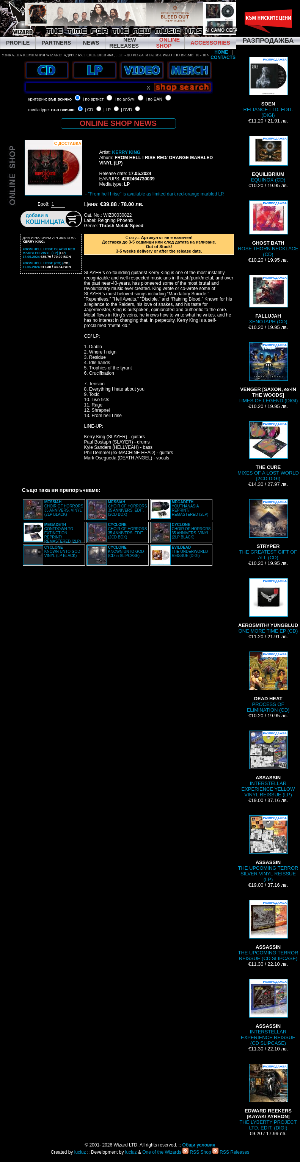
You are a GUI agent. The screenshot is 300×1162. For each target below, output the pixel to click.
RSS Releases (230, 1152)
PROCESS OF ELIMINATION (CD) (268, 682)
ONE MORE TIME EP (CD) (268, 606)
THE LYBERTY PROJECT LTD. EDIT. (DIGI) (268, 1097)
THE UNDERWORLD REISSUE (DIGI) (190, 551)
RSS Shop (196, 1152)
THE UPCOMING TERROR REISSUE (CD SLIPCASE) (268, 930)
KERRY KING (126, 152)
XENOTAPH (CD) (268, 299)
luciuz (80, 1152)
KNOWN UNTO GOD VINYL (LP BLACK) (62, 551)
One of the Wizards (161, 1152)
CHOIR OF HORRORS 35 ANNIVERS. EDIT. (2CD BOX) (127, 508)
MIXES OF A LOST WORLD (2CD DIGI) (268, 451)
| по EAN (154, 99)
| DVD (126, 109)
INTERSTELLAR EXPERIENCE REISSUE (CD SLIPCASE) (268, 1012)
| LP (107, 109)
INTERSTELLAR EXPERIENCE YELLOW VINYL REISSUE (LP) (268, 764)
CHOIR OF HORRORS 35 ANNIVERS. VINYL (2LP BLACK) (63, 508)
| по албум (125, 99)
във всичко (60, 99)
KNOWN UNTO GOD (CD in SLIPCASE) (126, 551)
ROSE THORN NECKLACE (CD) (268, 228)
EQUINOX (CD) (268, 159)
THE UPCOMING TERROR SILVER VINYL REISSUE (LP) (268, 848)
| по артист (93, 99)
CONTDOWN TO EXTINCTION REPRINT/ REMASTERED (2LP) (62, 533)
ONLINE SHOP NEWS (118, 123)
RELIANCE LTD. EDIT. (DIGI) (268, 87)
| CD (89, 109)
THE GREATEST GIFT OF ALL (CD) (268, 529)
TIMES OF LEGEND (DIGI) (268, 372)
